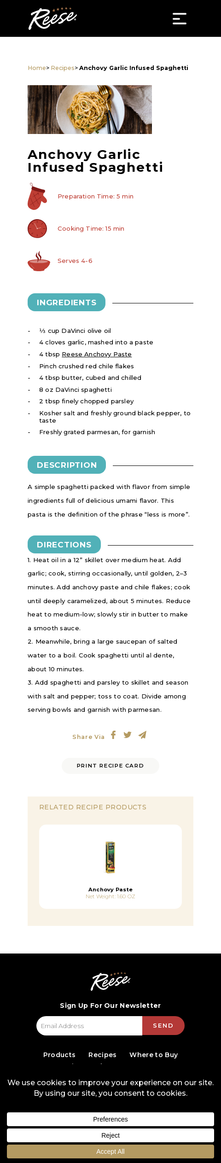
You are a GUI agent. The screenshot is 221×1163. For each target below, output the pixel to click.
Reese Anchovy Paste (97, 354)
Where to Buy (153, 1055)
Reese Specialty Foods (52, 18)
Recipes (63, 67)
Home (37, 67)
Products (59, 1055)
